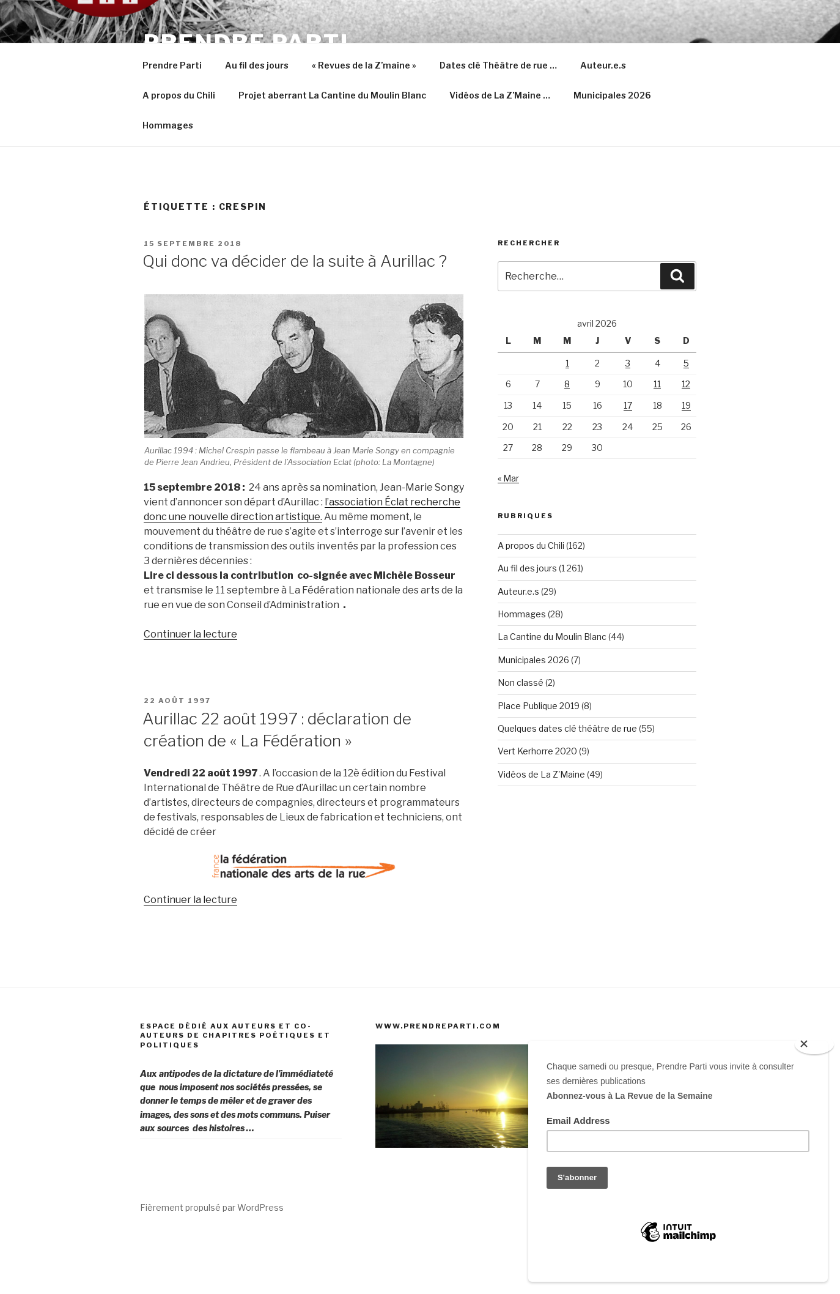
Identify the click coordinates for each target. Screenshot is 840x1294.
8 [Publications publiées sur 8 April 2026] (567, 442)
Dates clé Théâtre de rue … (498, 123)
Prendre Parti (246, 42)
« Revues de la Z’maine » (364, 123)
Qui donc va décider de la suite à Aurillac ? (294, 319)
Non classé (520, 740)
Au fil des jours (257, 123)
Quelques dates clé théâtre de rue (567, 786)
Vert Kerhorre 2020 (537, 809)
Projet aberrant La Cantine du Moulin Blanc (332, 153)
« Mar (508, 536)
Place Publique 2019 (539, 764)
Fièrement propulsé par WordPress (212, 1265)
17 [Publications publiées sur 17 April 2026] (628, 463)
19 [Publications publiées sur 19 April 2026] (686, 463)
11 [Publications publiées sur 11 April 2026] (657, 442)
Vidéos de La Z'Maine (541, 832)
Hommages (167, 183)
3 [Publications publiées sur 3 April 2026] (627, 421)
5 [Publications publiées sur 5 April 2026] (686, 421)
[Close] (814, 1044)
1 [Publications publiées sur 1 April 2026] (567, 421)
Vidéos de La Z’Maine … (499, 153)
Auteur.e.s (603, 123)
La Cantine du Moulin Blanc (552, 695)
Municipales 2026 (612, 153)
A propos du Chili (178, 153)
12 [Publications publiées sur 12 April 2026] (686, 442)
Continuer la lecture (190, 692)
